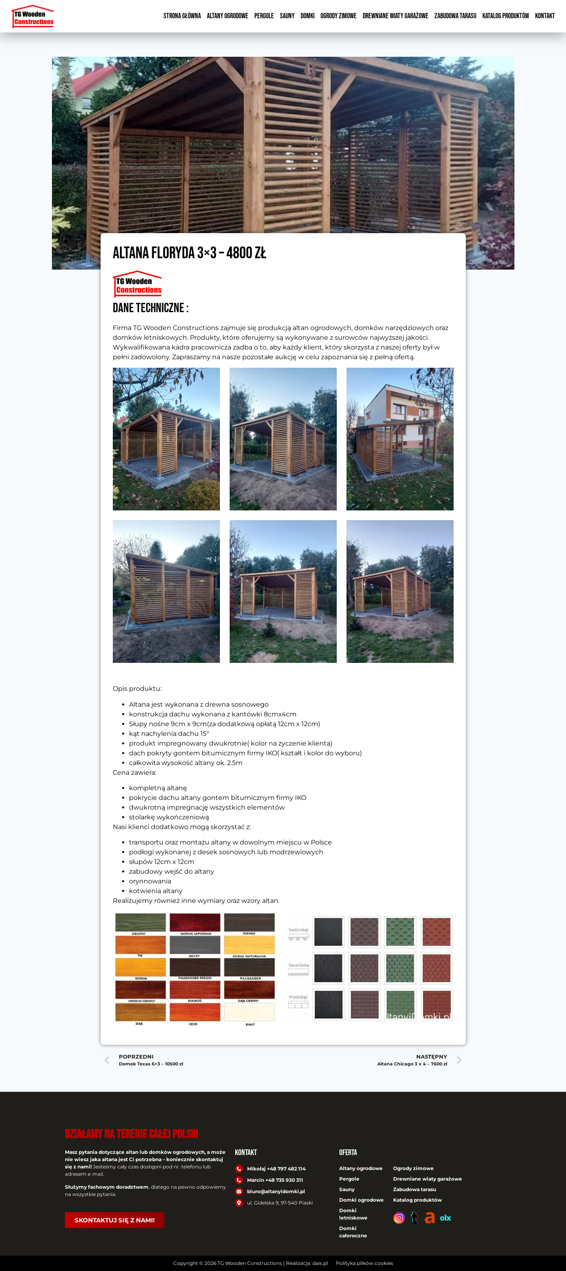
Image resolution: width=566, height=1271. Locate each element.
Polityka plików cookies (364, 1263)
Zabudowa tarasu (455, 16)
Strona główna (182, 16)
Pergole (264, 16)
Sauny (287, 16)
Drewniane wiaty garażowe (395, 16)
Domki (307, 16)
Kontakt (545, 16)
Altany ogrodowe (227, 16)
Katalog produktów (505, 16)
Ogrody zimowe (339, 16)
